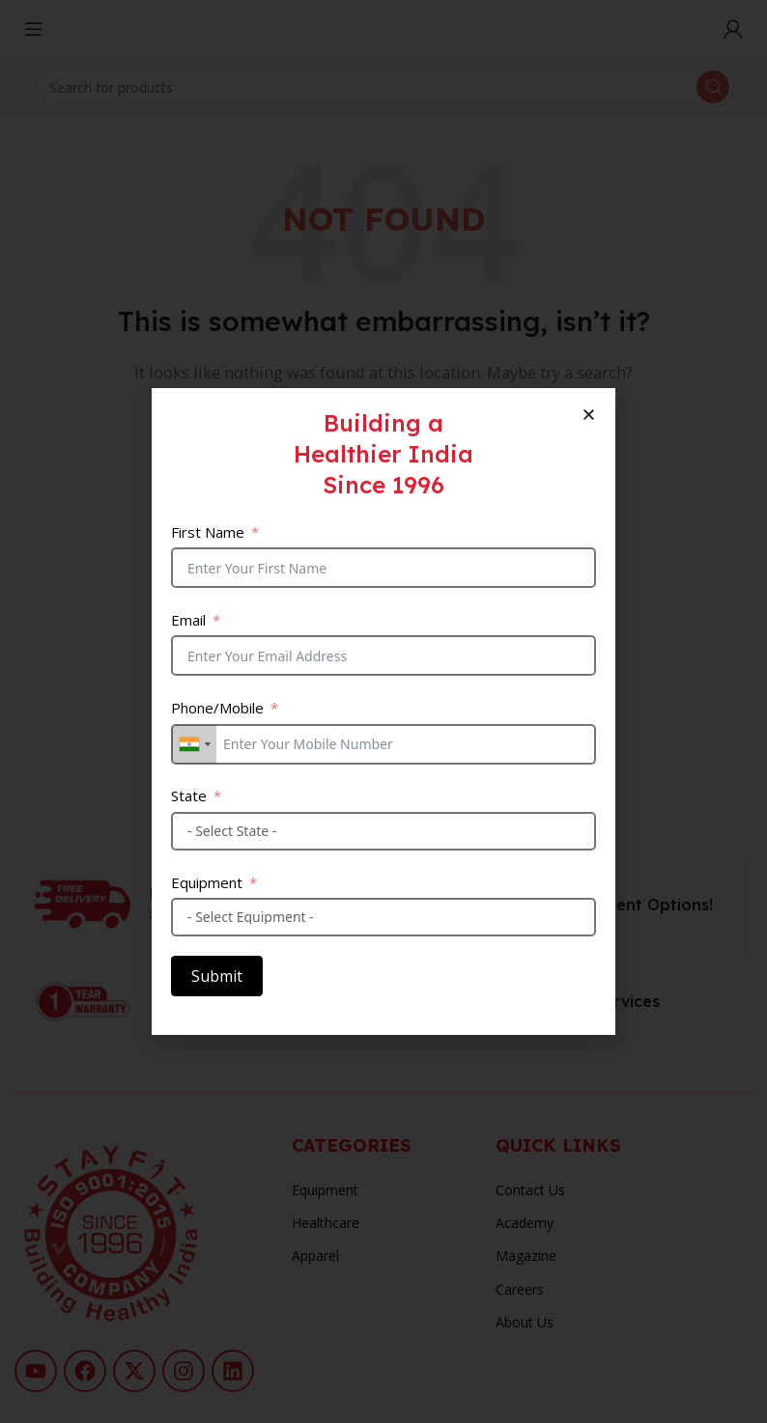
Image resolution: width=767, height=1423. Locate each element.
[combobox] (194, 744)
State (189, 795)
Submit (216, 976)
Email (188, 619)
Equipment (206, 882)
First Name (207, 532)
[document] (383, 711)
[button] (589, 414)
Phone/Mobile (217, 707)
